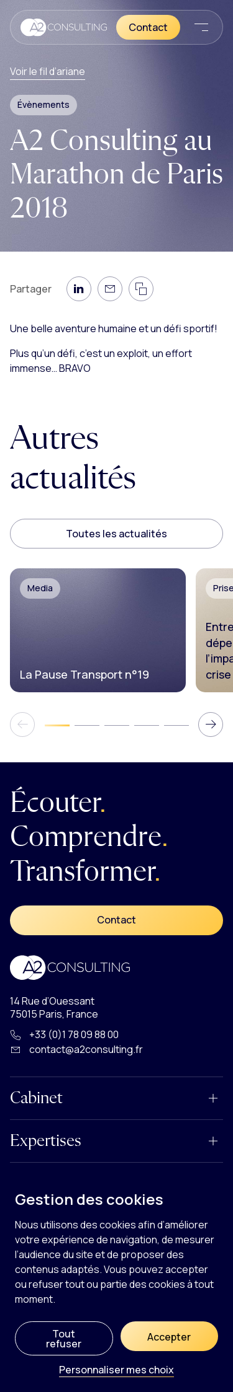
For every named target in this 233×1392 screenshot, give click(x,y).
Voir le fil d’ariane (47, 71)
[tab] (57, 725)
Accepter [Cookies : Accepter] (169, 1337)
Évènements (43, 104)
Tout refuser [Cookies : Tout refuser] (63, 1338)
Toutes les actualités (116, 533)
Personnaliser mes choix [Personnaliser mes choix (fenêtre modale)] (116, 1371)
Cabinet (36, 1098)
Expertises (45, 1141)
